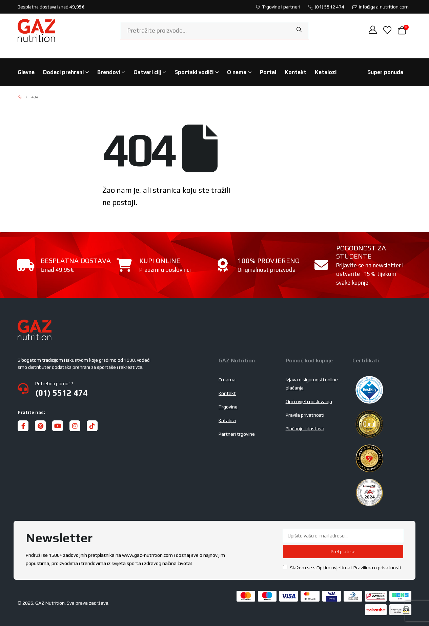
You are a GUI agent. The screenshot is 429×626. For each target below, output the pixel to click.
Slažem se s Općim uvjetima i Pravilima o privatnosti (345, 567)
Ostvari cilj (147, 72)
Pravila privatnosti (305, 415)
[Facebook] (23, 425)
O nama (236, 72)
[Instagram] (74, 425)
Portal (268, 72)
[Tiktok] (92, 425)
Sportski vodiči (194, 72)
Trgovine (228, 407)
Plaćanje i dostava (305, 428)
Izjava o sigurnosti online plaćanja (312, 384)
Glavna (26, 72)
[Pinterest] (40, 425)
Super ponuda (385, 72)
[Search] (299, 30)
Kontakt (295, 72)
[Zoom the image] (35, 323)
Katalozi (325, 72)
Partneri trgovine (237, 434)
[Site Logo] (36, 30)
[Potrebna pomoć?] (114, 388)
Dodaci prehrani (63, 72)
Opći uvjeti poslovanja (309, 401)
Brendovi (108, 72)
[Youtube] (57, 425)
